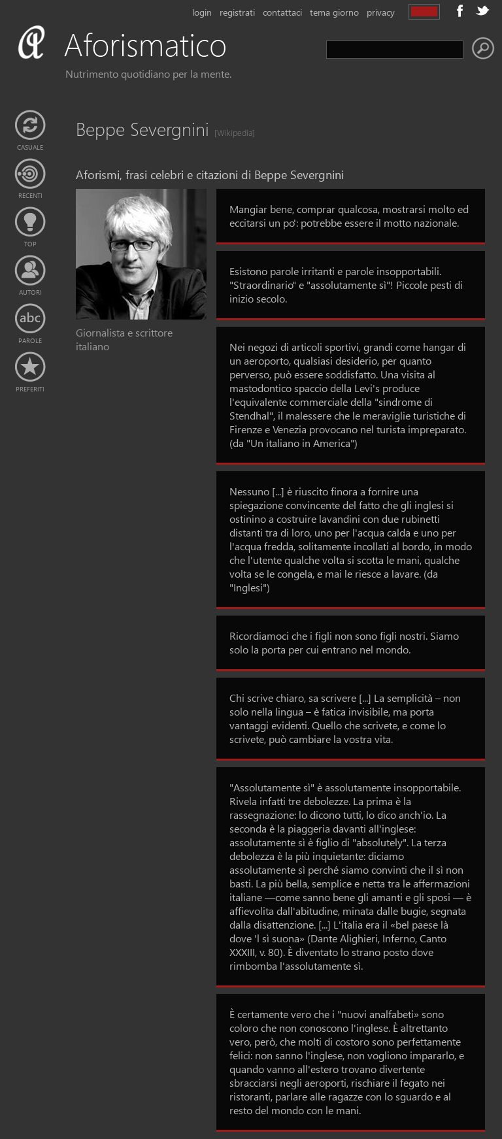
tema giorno (334, 12)
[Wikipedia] (230, 132)
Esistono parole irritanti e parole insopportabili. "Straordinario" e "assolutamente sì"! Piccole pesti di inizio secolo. (346, 284)
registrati (237, 12)
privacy (381, 12)
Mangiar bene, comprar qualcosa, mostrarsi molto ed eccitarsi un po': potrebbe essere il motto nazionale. (349, 215)
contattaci (282, 12)
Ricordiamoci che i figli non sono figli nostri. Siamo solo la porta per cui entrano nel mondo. (344, 642)
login (202, 12)
